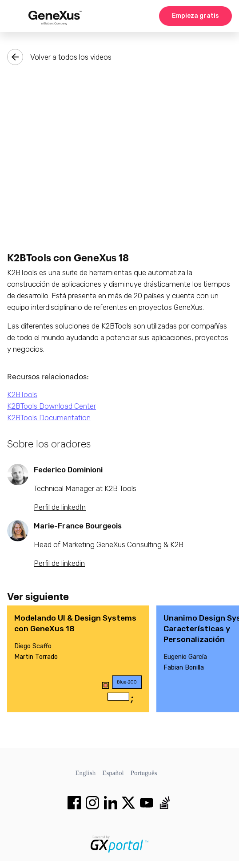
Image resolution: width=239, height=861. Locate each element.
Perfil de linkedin (59, 563)
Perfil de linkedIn (60, 507)
